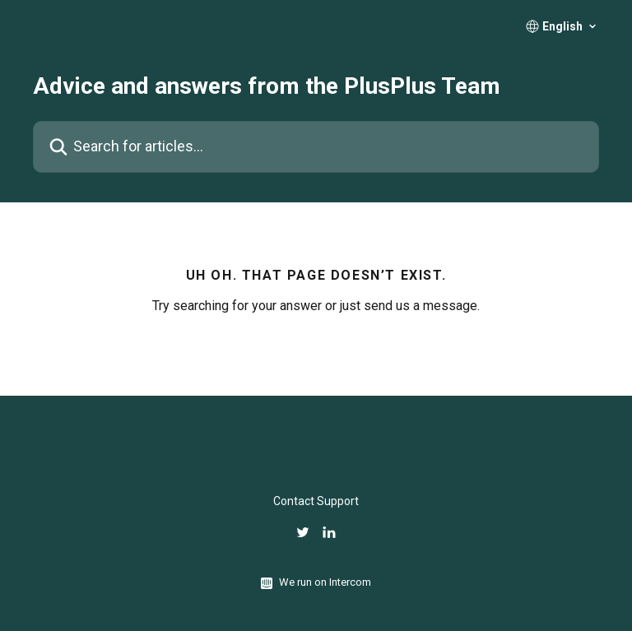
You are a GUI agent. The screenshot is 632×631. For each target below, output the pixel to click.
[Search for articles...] (316, 147)
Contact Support (316, 501)
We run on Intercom (325, 582)
